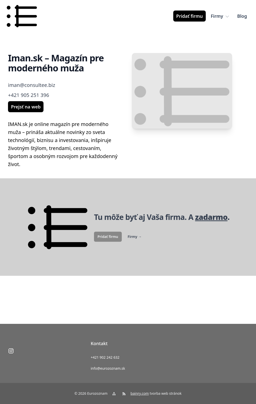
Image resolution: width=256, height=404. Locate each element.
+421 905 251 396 (28, 95)
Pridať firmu (108, 236)
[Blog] (242, 16)
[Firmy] (220, 16)
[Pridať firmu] (189, 16)
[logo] (22, 16)
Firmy (135, 236)
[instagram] (11, 351)
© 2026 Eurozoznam (91, 393)
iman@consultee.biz (31, 85)
